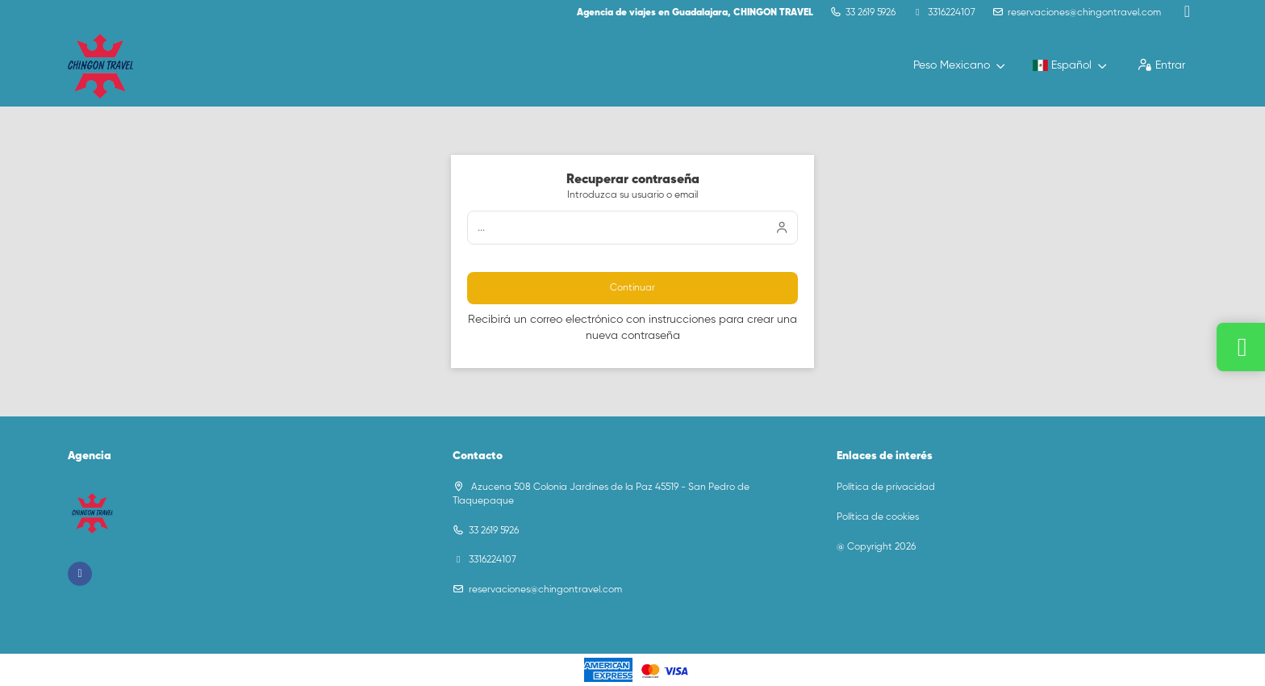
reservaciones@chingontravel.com (1084, 13)
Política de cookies (878, 517)
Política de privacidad (886, 487)
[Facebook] (1187, 12)
